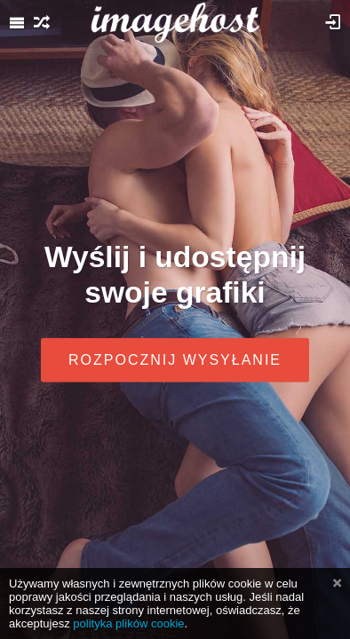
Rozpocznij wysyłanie (175, 359)
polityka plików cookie (128, 623)
